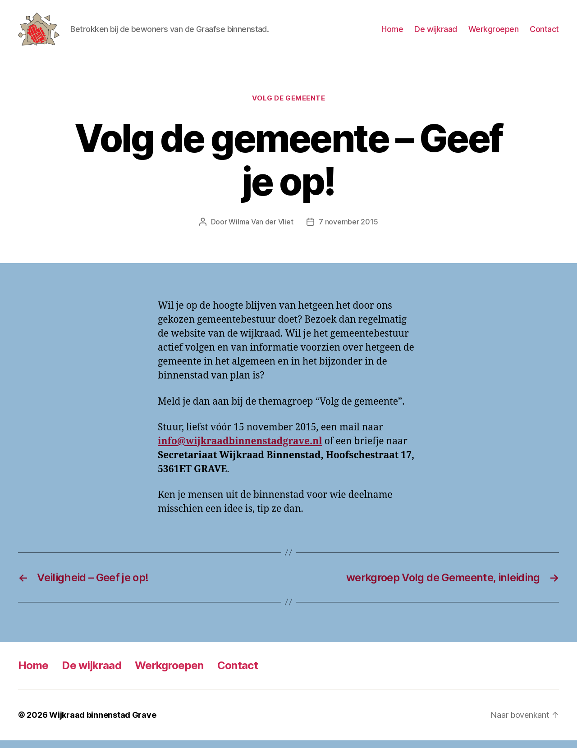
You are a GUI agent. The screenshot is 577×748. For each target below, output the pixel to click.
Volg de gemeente (288, 106)
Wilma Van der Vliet (261, 229)
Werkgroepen (493, 32)
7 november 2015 (348, 229)
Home (392, 32)
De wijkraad (435, 32)
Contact (544, 32)
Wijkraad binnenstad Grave (102, 722)
